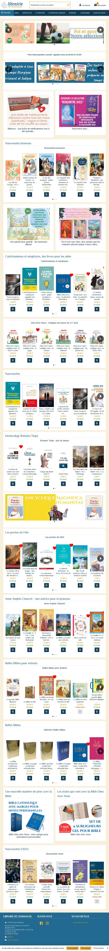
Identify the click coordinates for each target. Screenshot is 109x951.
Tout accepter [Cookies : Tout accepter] (72, 948)
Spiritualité (27, 13)
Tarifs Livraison (11, 940)
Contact (9, 937)
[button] (101, 36)
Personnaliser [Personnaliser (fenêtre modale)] (98, 948)
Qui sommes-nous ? (80, 923)
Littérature (40, 13)
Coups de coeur (99, 13)
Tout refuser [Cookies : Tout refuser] (85, 948)
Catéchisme (85, 13)
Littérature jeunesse (56, 13)
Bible (17, 13)
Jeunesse (72, 13)
